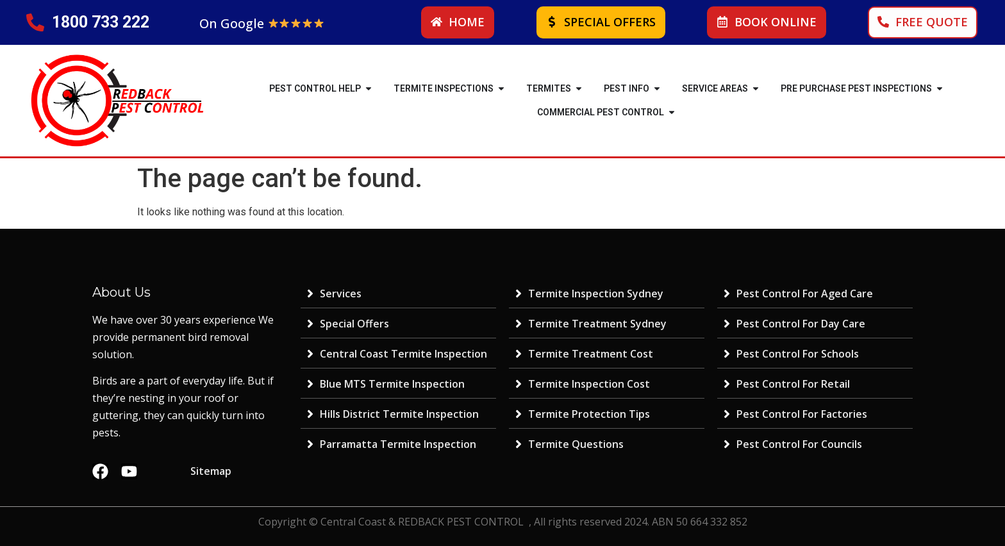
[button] (368, 88)
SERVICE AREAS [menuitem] (715, 88)
